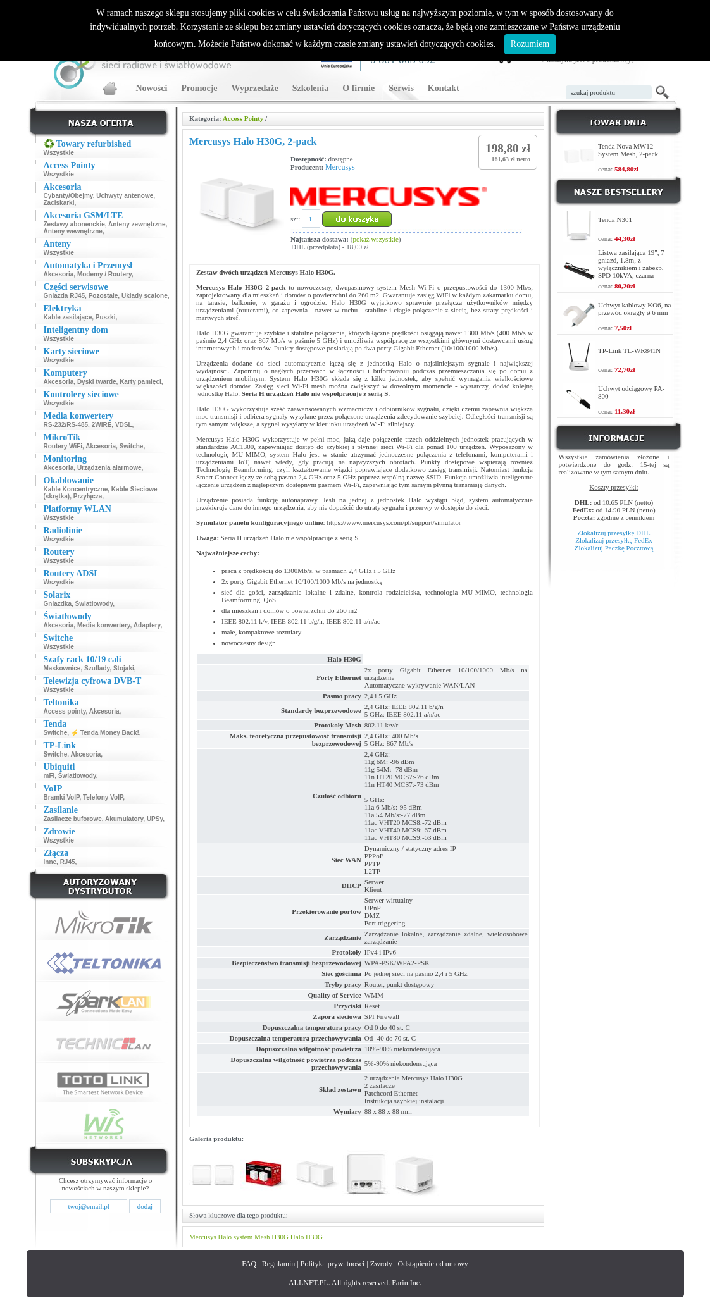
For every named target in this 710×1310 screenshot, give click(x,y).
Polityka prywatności (333, 1263)
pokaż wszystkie (375, 239)
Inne (50, 861)
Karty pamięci (140, 381)
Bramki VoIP (62, 797)
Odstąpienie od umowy (433, 1263)
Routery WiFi (63, 446)
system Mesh (252, 1236)
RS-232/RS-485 (66, 424)
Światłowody (94, 603)
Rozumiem (530, 44)
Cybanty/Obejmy (68, 195)
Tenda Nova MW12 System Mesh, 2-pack (628, 150)
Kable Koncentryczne (76, 489)
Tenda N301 (615, 219)
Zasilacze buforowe (73, 818)
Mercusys (340, 167)
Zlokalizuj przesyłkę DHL (613, 532)
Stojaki (123, 668)
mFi (49, 775)
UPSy (155, 818)
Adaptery (147, 625)
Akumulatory (124, 818)
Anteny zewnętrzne (137, 224)
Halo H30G (306, 1236)
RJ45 (67, 861)
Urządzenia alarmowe (109, 467)
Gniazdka (58, 603)
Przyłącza (88, 496)
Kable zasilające (68, 317)
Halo (225, 1236)
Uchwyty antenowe (124, 195)
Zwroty (381, 1263)
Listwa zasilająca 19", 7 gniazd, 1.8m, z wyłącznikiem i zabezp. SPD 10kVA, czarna (631, 264)
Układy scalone (144, 295)
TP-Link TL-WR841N (629, 350)
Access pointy (65, 711)
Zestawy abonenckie (74, 224)
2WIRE (102, 424)
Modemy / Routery (104, 274)
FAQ (249, 1263)
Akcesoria (59, 274)
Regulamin (279, 1263)
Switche (132, 446)
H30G (280, 1236)
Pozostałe (103, 295)
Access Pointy (243, 118)
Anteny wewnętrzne (73, 231)
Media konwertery (103, 625)
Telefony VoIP (103, 797)
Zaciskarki (59, 202)
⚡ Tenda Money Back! (105, 732)
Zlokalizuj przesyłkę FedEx (613, 540)
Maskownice (62, 668)
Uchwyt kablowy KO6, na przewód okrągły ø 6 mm (634, 308)
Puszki (106, 317)
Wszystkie (59, 152)
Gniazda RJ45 (64, 295)
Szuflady (96, 668)
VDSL (123, 424)
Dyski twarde (96, 381)
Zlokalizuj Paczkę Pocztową (614, 548)
